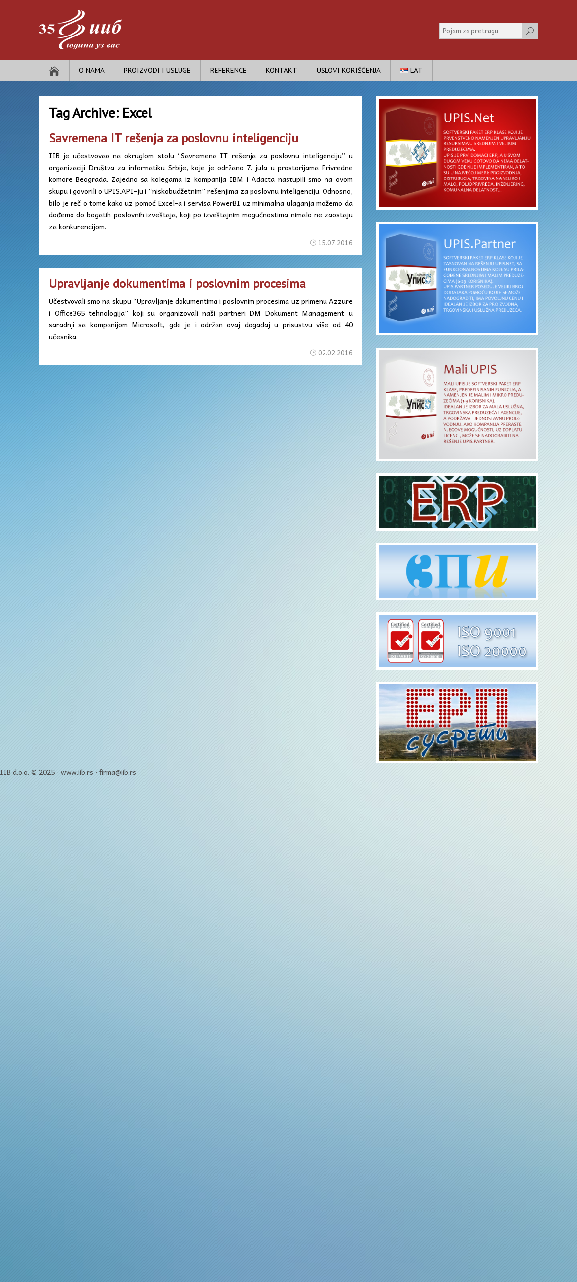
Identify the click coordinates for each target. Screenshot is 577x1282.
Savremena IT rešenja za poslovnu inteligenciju (173, 138)
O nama (92, 70)
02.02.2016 (335, 352)
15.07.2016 (335, 242)
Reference (228, 70)
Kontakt (281, 70)
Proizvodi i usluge (157, 70)
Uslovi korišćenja (349, 70)
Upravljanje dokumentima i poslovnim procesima (177, 283)
